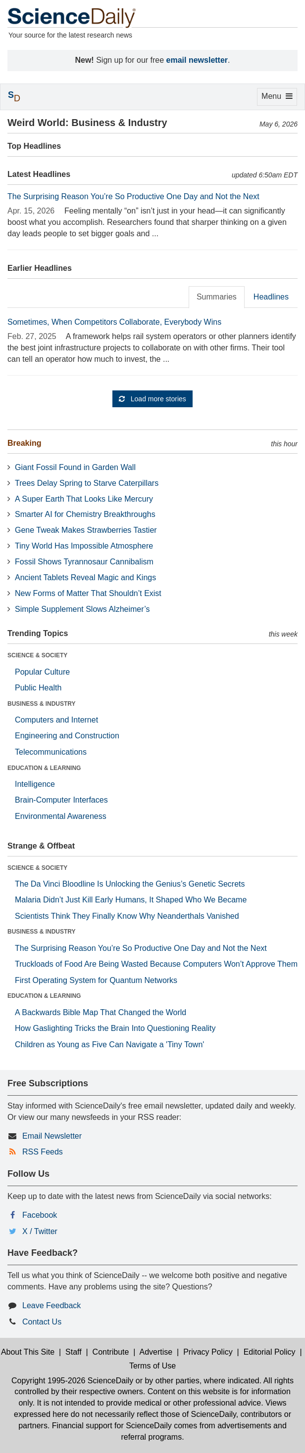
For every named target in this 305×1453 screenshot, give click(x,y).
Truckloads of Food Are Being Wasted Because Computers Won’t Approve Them (156, 964)
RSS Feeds (42, 1152)
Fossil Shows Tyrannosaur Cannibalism (84, 561)
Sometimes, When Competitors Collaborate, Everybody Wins (114, 322)
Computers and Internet (56, 720)
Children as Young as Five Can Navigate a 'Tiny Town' (109, 1044)
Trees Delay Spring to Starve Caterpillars (86, 483)
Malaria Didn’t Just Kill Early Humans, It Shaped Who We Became (131, 900)
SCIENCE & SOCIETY (37, 655)
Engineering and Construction (67, 735)
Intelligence (35, 784)
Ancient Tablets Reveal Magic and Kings (85, 577)
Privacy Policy (208, 1352)
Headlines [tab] (271, 297)
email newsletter (197, 60)
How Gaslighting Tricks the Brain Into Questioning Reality (115, 1028)
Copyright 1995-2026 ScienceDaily (72, 1380)
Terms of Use (152, 1366)
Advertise (156, 1352)
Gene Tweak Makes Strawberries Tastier (86, 530)
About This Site (27, 1352)
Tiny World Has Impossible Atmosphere (84, 546)
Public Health (38, 688)
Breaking (24, 443)
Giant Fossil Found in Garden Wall (75, 467)
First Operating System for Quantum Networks (96, 980)
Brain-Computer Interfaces (61, 800)
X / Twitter (39, 1231)
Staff (73, 1352)
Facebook (39, 1215)
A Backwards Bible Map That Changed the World (100, 1012)
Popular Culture (42, 672)
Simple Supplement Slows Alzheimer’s (82, 609)
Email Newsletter (52, 1136)
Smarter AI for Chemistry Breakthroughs (85, 514)
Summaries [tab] (217, 297)
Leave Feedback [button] (51, 1305)
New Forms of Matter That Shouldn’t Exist (88, 593)
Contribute (111, 1352)
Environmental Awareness (60, 816)
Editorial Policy (270, 1352)
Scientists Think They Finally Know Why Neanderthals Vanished (127, 916)
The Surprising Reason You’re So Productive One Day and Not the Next (133, 196)
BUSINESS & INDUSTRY (41, 703)
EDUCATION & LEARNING (44, 768)
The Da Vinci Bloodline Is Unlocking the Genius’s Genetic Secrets (130, 884)
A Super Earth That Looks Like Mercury (84, 499)
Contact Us (41, 1322)
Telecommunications (51, 752)
